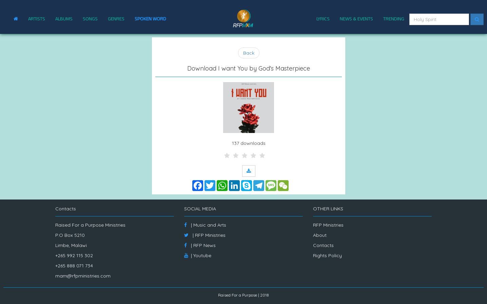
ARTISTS (36, 18)
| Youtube (197, 255)
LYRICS (323, 18)
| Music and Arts (205, 225)
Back (248, 53)
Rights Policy (327, 255)
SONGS (90, 18)
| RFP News (200, 245)
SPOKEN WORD (150, 18)
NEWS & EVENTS (356, 18)
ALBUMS (64, 18)
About (320, 235)
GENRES (116, 18)
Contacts (323, 245)
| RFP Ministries (205, 235)
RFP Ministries (328, 225)
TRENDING (393, 18)
